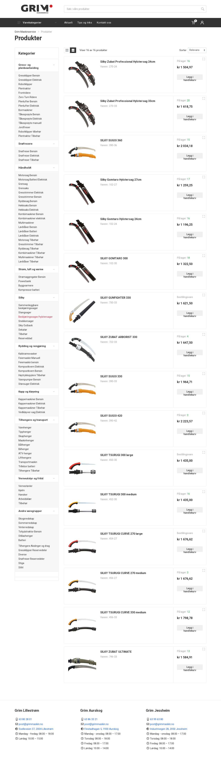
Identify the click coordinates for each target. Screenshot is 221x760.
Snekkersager (26, 321)
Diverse (22, 554)
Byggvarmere (25, 285)
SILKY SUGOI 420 (111, 415)
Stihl (20, 567)
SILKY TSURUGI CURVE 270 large (121, 533)
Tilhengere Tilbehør (29, 470)
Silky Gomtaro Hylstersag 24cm (120, 219)
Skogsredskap (26, 518)
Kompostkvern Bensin (30, 371)
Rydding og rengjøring (32, 346)
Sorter (182, 50)
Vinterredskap (26, 527)
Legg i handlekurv (190, 78)
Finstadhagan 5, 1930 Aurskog (101, 728)
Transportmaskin (27, 462)
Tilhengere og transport (33, 419)
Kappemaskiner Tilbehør (31, 407)
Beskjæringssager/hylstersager (35, 316)
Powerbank (24, 281)
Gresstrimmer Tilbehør (30, 244)
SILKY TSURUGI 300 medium (118, 494)
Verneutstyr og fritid (30, 478)
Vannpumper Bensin (29, 379)
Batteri (22, 540)
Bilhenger (23, 449)
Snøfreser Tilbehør (28, 160)
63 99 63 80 (156, 719)
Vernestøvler (25, 486)
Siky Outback (25, 325)
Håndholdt (24, 167)
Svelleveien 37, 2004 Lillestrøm (36, 728)
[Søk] (131, 9)
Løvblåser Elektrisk (28, 235)
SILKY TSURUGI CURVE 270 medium (123, 573)
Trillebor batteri (26, 466)
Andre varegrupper (30, 511)
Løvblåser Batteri (27, 231)
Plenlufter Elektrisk (28, 105)
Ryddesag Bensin (27, 201)
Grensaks (23, 188)
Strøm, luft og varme (30, 269)
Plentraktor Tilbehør (29, 136)
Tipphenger (24, 431)
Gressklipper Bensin (29, 75)
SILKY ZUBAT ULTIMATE (116, 651)
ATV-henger (25, 453)
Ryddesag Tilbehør (28, 248)
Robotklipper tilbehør (29, 131)
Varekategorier (36, 22)
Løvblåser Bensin (27, 227)
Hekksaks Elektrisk (28, 209)
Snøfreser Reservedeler (31, 558)
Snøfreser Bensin (27, 151)
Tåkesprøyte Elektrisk (30, 118)
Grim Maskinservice (25, 31)
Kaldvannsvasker (27, 353)
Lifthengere (24, 457)
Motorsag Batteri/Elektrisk (32, 179)
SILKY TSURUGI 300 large (116, 455)
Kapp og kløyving (28, 391)
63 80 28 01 (25, 719)
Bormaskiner (25, 110)
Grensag (23, 184)
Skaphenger (25, 436)
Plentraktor (24, 88)
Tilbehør (22, 334)
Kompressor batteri (29, 289)
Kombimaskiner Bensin (31, 214)
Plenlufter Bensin (27, 101)
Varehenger (24, 427)
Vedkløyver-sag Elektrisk (31, 412)
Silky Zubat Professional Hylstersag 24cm (127, 61)
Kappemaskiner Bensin (31, 399)
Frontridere (24, 92)
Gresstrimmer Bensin (30, 196)
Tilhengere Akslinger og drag (34, 546)
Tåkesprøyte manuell (29, 123)
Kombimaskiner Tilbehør (31, 253)
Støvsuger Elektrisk (28, 384)
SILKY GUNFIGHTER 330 (115, 297)
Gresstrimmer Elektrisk (30, 192)
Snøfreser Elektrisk (28, 155)
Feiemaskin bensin (28, 362)
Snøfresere (25, 143)
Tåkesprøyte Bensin (29, 114)
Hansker (22, 494)
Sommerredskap (27, 523)
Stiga (21, 563)
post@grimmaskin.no (31, 724)
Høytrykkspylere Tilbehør (31, 375)
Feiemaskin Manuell (29, 358)
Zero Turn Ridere (27, 97)
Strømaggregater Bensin (32, 277)
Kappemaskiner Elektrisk (31, 403)
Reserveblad (25, 338)
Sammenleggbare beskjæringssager (28, 307)
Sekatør (22, 329)
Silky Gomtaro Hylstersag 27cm (120, 179)
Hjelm (21, 490)
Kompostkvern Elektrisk (31, 366)
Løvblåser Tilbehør (28, 261)
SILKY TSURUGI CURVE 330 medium (123, 612)
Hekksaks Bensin (27, 205)
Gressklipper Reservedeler (32, 550)
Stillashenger (25, 536)
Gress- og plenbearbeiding (28, 66)
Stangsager (24, 312)
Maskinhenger (26, 440)
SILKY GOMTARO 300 (114, 258)
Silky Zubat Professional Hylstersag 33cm (127, 101)
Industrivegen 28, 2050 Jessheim (168, 728)
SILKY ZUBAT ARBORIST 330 (118, 337)
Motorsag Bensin (27, 175)
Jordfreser (24, 127)
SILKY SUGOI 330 (111, 376)
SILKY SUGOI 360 (111, 140)
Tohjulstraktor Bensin (30, 531)
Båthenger (24, 444)
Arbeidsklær (25, 499)
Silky (21, 297)
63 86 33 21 (91, 719)
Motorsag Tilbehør (28, 240)
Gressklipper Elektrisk (30, 80)
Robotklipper (25, 84)
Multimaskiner (26, 222)
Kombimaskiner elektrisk (31, 218)
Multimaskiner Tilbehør (31, 257)
